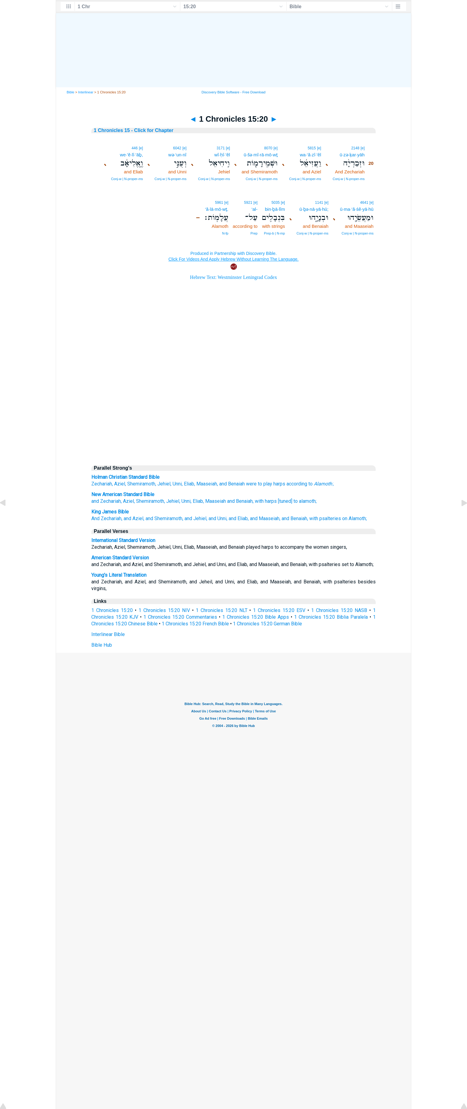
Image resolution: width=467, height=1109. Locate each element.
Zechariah (101, 484)
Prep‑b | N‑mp (274, 233)
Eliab (189, 484)
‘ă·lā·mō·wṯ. (216, 209)
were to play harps (265, 484)
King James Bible (110, 512)
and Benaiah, (240, 501)
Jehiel (163, 484)
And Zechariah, (106, 518)
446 (135, 148)
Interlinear (85, 92)
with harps (266, 501)
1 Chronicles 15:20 (112, 610)
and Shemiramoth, (164, 518)
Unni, (186, 501)
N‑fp (225, 233)
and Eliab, (239, 518)
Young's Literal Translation (118, 575)
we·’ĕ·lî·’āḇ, (131, 154)
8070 (268, 148)
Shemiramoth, (150, 501)
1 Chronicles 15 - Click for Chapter (133, 130)
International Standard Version (123, 540)
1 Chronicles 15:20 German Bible (267, 624)
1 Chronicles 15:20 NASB (339, 610)
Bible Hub (101, 645)
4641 (364, 202)
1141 (319, 202)
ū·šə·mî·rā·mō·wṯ (260, 154)
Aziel (119, 484)
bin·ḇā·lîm (275, 209)
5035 (276, 202)
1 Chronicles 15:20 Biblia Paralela (331, 617)
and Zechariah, (106, 501)
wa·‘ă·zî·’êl (310, 154)
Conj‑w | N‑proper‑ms (349, 179)
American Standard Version (120, 558)
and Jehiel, (195, 518)
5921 (248, 202)
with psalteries (325, 518)
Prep (254, 233)
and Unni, (218, 518)
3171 (220, 148)
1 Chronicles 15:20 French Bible (195, 624)
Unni (177, 484)
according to (299, 484)
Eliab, (198, 501)
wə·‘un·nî (177, 154)
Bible (70, 92)
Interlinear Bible (108, 634)
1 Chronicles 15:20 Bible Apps (255, 617)
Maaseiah (206, 484)
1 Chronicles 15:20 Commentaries (180, 617)
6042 (177, 148)
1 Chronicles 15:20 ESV (279, 610)
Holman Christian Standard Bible (125, 477)
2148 (355, 148)
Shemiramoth (141, 484)
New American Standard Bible (122, 494)
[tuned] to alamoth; (297, 501)
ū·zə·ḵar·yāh (352, 154)
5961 (219, 202)
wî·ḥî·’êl (222, 154)
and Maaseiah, (265, 518)
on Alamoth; (354, 518)
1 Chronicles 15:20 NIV (164, 610)
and (223, 484)
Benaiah (236, 484)
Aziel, (129, 501)
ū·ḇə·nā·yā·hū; (313, 209)
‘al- (254, 209)
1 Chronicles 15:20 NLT (222, 610)
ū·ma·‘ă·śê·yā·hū (357, 209)
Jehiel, (173, 501)
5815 (312, 148)
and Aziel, (134, 518)
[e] (362, 148)
